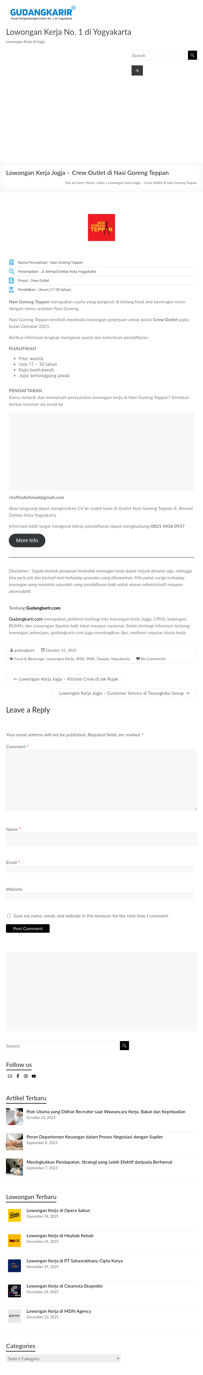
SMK (90, 658)
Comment (17, 746)
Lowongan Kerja (60, 658)
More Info (27, 540)
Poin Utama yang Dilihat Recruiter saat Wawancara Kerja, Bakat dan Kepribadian (105, 1111)
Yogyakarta (120, 658)
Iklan (101, 183)
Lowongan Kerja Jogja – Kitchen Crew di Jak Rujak (65, 678)
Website (14, 889)
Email (13, 862)
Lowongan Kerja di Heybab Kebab (59, 1235)
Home (90, 183)
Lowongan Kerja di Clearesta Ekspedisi (64, 1285)
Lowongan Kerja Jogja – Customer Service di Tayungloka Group (124, 693)
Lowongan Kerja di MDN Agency (58, 1311)
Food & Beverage (29, 658)
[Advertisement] (101, 118)
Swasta (103, 658)
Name (13, 829)
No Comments (153, 658)
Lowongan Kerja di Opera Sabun (58, 1210)
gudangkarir (24, 650)
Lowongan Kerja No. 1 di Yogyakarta (68, 32)
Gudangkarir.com (43, 607)
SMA (80, 658)
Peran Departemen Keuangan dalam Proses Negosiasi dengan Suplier (94, 1136)
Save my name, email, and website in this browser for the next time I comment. (91, 915)
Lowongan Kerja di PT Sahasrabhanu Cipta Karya (74, 1260)
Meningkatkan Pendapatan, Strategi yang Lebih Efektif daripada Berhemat (99, 1161)
